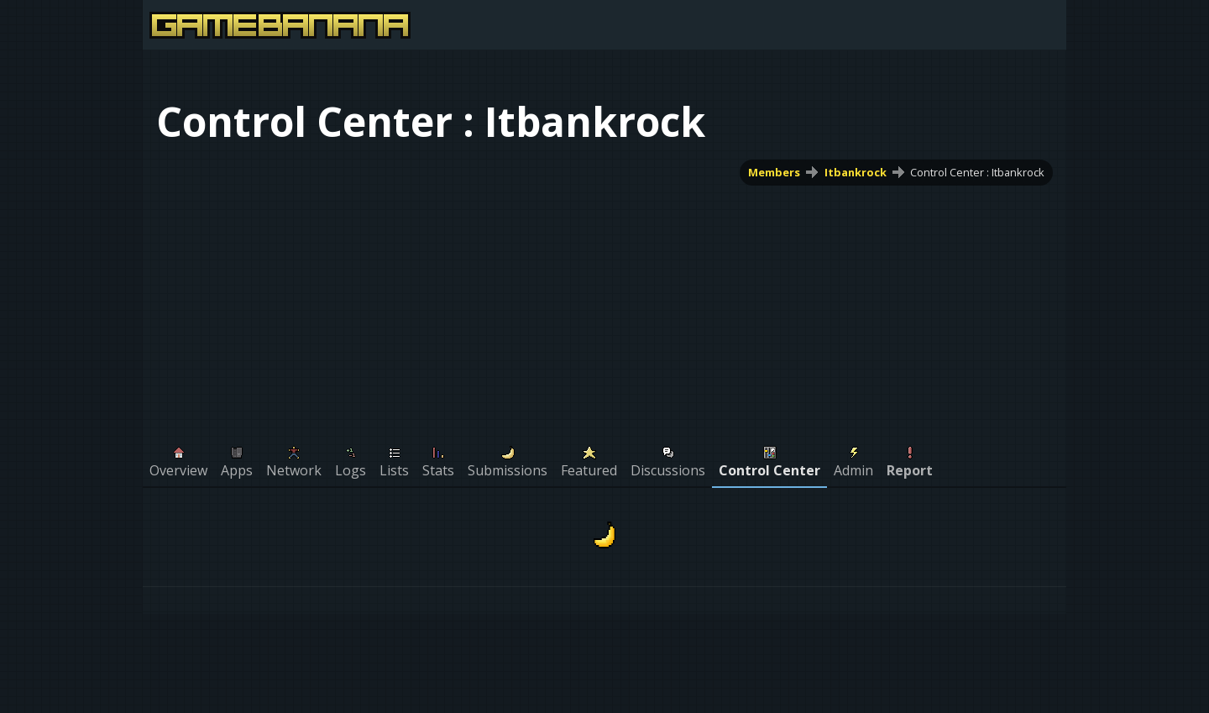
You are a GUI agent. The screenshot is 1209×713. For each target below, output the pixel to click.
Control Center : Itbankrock (977, 172)
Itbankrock (855, 172)
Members (774, 172)
